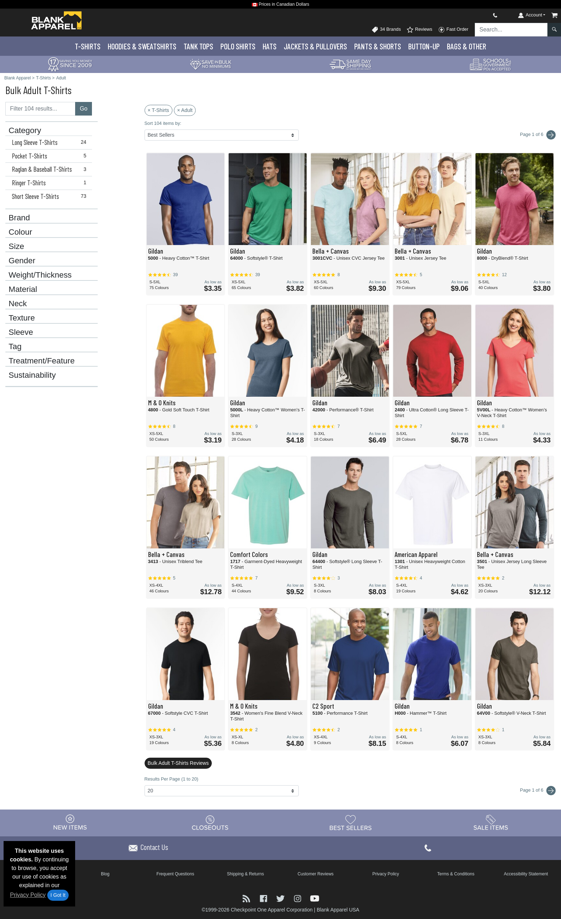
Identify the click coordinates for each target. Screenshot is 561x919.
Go (83, 109)
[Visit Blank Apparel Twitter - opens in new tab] (281, 898)
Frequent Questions (175, 873)
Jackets (315, 46)
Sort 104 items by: (163, 123)
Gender (22, 261)
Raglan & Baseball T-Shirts (50, 169)
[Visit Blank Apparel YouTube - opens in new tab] (314, 898)
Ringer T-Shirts (50, 183)
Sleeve (21, 332)
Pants (377, 46)
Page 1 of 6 (538, 790)
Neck (18, 304)
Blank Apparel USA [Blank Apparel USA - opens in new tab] (338, 910)
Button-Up (424, 46)
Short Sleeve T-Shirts (50, 196)
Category (25, 131)
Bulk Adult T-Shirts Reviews (178, 763)
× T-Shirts (158, 110)
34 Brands (386, 29)
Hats (270, 46)
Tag (15, 347)
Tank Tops (198, 46)
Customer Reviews (316, 873)
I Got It (57, 895)
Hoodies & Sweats (142, 46)
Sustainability (32, 375)
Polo (237, 46)
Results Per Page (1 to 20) (172, 779)
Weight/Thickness (40, 275)
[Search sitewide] (511, 29)
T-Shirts (88, 46)
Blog (105, 873)
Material (23, 289)
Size (16, 246)
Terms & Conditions (455, 873)
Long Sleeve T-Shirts (50, 142)
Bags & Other (466, 46)
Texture (22, 318)
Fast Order (453, 29)
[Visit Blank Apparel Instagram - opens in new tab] (298, 898)
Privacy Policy (28, 895)
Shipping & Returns (245, 873)
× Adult (184, 110)
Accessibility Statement (526, 873)
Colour (20, 232)
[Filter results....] (40, 109)
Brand (19, 218)
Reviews (419, 29)
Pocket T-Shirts (50, 156)
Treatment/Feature (42, 361)
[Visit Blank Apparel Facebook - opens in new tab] (264, 898)
